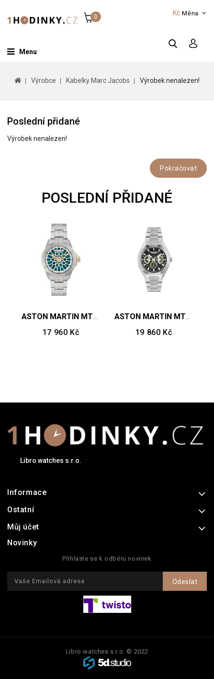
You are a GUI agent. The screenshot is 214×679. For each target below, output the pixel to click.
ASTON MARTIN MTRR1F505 (73, 316)
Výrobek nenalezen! (170, 80)
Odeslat (185, 582)
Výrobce (43, 80)
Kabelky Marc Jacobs (98, 80)
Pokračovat (178, 168)
